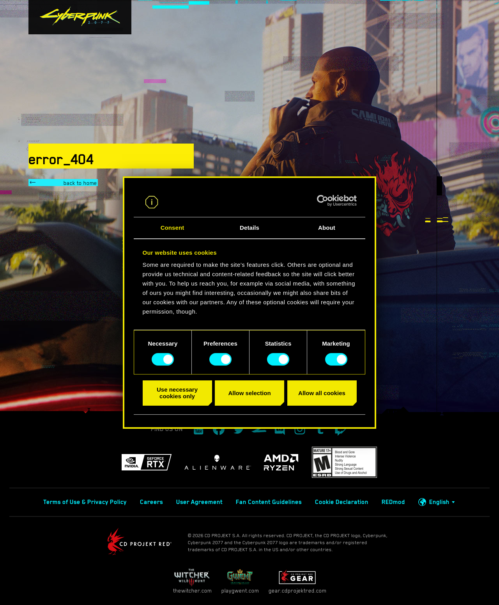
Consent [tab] (172, 228)
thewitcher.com (192, 581)
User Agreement (199, 502)
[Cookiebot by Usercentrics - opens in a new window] (322, 200)
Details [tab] (249, 228)
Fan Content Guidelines (269, 502)
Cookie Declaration (341, 502)
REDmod (393, 502)
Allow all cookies (321, 393)
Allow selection (249, 393)
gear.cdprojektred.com (297, 581)
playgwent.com (240, 581)
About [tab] (326, 228)
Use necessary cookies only (177, 392)
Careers (151, 502)
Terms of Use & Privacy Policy (85, 502)
